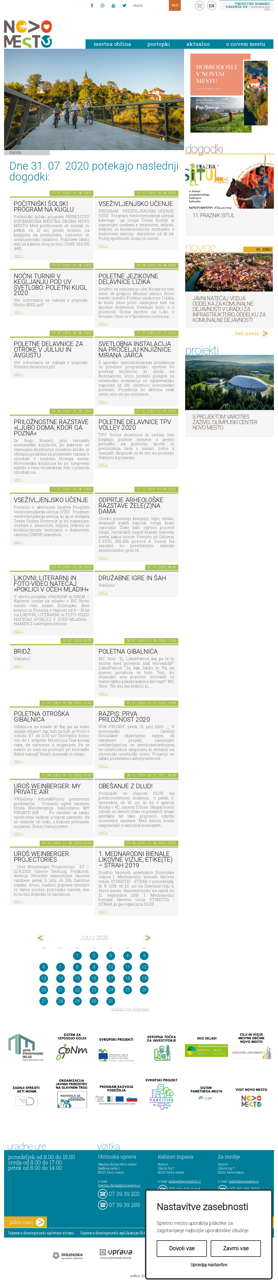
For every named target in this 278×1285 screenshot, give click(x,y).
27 (43, 1001)
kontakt (199, 5)
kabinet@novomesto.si (185, 1181)
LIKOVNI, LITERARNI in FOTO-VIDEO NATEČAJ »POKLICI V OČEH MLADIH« (51, 583)
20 (43, 989)
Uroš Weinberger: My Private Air (47, 789)
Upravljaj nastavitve (209, 1264)
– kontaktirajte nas (247, 6)
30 (93, 1001)
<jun (40, 938)
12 (144, 967)
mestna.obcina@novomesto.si (119, 1185)
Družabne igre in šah (132, 578)
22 (77, 989)
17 (110, 978)
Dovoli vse (182, 1248)
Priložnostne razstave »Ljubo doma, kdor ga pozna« (51, 427)
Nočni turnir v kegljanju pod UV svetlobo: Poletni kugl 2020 (50, 285)
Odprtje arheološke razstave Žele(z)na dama (131, 505)
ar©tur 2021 (139, 1276)
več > (18, 255)
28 (60, 1001)
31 (110, 1001)
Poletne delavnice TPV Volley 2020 (135, 424)
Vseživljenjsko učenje (136, 204)
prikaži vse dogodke (130, 1009)
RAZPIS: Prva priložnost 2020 (124, 716)
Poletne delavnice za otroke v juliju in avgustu (48, 349)
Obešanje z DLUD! (126, 786)
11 (127, 967)
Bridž (22, 651)
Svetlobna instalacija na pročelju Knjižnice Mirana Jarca (135, 349)
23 (93, 989)
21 (60, 989)
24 (110, 989)
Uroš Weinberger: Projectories (42, 856)
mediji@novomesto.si (244, 1181)
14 (60, 978)
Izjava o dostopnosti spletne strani (41, 1232)
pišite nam (27, 1222)
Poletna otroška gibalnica (41, 716)
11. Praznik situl (213, 215)
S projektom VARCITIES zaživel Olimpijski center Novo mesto (224, 422)
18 (127, 978)
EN (212, 5)
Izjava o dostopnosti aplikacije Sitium (116, 1232)
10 (110, 967)
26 (144, 989)
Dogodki (15, 152)
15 (77, 978)
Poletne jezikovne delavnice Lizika (128, 279)
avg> (147, 938)
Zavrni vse (236, 1248)
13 (43, 978)
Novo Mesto (40, 34)
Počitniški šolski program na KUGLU (44, 206)
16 (93, 978)
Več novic (247, 333)
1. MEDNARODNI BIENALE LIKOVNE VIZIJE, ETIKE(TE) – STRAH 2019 (136, 859)
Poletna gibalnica (128, 651)
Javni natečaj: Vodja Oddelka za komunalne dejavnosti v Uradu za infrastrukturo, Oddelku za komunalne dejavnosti (229, 309)
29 (77, 1001)
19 (144, 978)
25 (127, 989)
